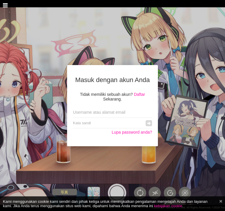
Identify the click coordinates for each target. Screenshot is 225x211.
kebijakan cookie (168, 206)
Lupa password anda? (132, 132)
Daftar (139, 94)
